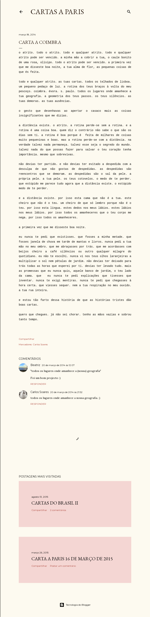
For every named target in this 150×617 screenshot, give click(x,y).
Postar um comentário (63, 565)
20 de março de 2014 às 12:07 (58, 365)
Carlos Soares (40, 344)
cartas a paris (57, 11)
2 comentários (58, 510)
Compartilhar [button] (26, 338)
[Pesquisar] (129, 11)
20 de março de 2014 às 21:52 (66, 392)
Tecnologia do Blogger (75, 605)
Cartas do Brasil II (54, 503)
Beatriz (35, 365)
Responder (38, 383)
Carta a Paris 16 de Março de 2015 (72, 559)
